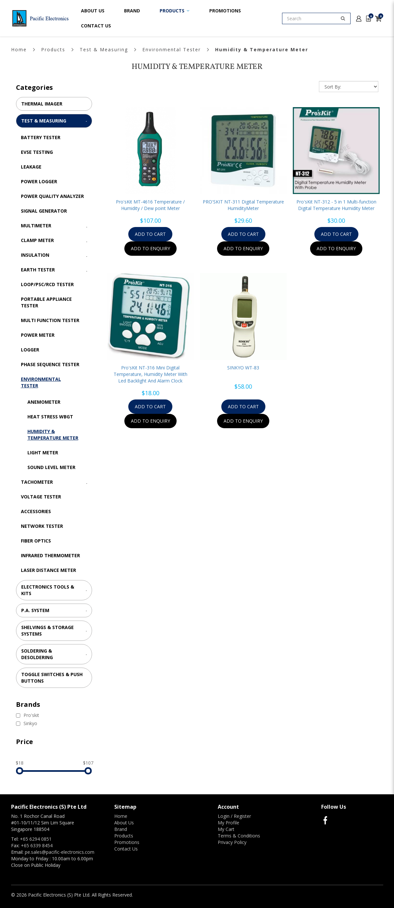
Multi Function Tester (50, 320)
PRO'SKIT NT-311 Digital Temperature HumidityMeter (243, 205)
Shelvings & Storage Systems (47, 630)
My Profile (228, 822)
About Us (124, 822)
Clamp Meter (37, 240)
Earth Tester (38, 270)
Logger (30, 350)
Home (19, 49)
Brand (120, 829)
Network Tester (42, 526)
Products (53, 49)
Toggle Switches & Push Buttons (52, 677)
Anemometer (43, 402)
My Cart (226, 829)
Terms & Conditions (239, 836)
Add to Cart (150, 234)
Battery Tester (40, 137)
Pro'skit (27, 715)
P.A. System (35, 610)
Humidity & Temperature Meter (261, 49)
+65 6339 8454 (37, 845)
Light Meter (42, 452)
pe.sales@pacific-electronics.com (59, 852)
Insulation (35, 255)
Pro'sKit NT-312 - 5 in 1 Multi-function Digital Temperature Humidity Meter (336, 205)
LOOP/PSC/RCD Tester (47, 284)
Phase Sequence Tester (50, 364)
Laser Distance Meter (48, 570)
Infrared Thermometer (50, 555)
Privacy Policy (232, 842)
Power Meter (38, 335)
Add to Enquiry (150, 248)
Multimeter (36, 225)
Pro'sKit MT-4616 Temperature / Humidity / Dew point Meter (150, 205)
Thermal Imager (41, 104)
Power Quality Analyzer (52, 196)
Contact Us (126, 849)
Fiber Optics (36, 541)
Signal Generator (44, 211)
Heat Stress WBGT (50, 416)
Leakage (31, 167)
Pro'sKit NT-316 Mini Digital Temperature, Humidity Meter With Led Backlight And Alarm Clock (150, 374)
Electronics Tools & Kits (47, 590)
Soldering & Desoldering (37, 654)
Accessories (36, 511)
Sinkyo (26, 723)
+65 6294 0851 (36, 839)
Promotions (126, 842)
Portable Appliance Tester (46, 302)
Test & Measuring (104, 49)
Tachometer (37, 482)
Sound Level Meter (51, 467)
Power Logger (39, 181)
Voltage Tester (41, 497)
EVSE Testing (37, 152)
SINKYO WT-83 (243, 368)
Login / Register (234, 816)
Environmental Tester (171, 49)
